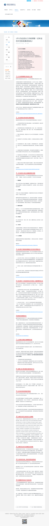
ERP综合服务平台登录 (9, 14)
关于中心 (11, 10)
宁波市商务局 (33, 513)
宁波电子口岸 (28, 513)
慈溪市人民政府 (38, 513)
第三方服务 (34, 9)
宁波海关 (23, 513)
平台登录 (28, 0)
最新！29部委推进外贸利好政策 (10, 71)
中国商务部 (7, 513)
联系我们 (38, 9)
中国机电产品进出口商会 (13, 513)
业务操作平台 (23, 10)
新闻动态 (17, 10)
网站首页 (6, 9)
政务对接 (28, 9)
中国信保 (19, 513)
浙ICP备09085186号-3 (24, 517)
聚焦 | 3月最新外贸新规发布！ (10, 78)
